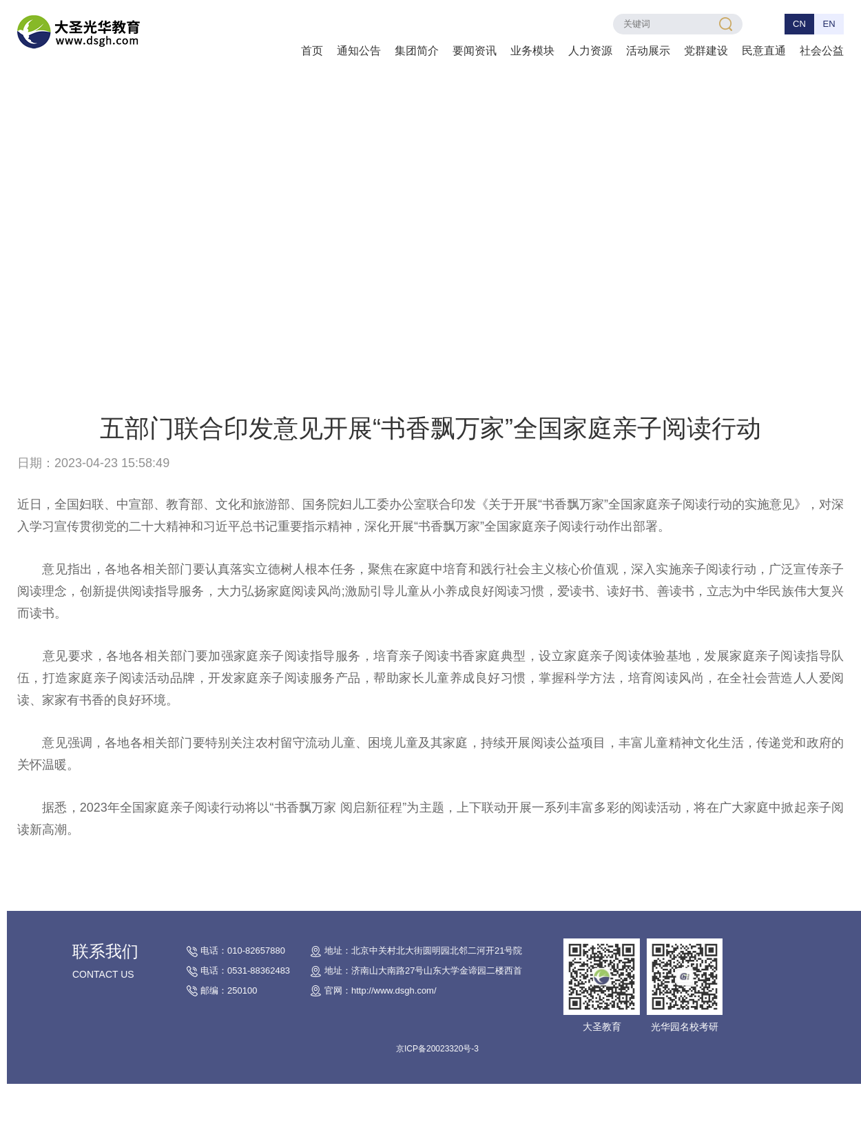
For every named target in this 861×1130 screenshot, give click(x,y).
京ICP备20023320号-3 (454, 1049)
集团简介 (417, 50)
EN (828, 24)
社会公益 (822, 50)
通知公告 (359, 50)
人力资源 (590, 50)
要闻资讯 (475, 50)
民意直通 (764, 50)
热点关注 (178, 383)
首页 (312, 50)
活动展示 (648, 50)
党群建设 (706, 50)
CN (799, 24)
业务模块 (532, 50)
